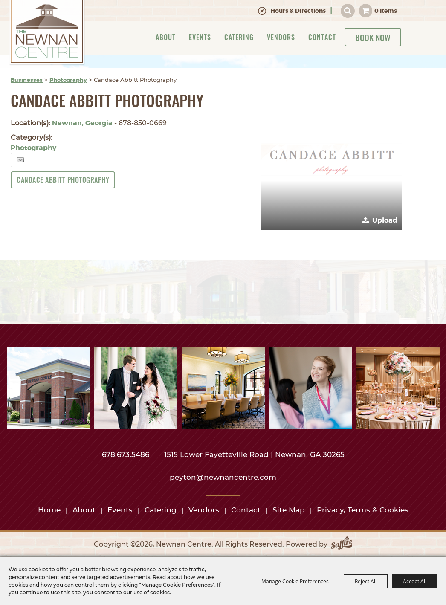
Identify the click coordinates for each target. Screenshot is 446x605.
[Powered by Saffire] (341, 544)
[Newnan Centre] (47, 33)
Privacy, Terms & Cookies (362, 510)
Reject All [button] (365, 581)
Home (49, 510)
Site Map (288, 510)
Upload (384, 220)
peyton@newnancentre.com (223, 477)
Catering (239, 37)
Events (200, 37)
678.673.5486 (126, 454)
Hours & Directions (298, 10)
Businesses (27, 80)
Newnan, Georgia (82, 123)
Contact (322, 37)
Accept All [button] (414, 581)
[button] (331, 159)
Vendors (281, 37)
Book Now (373, 37)
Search (348, 11)
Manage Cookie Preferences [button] (295, 581)
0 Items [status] (385, 10)
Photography (68, 80)
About (166, 37)
